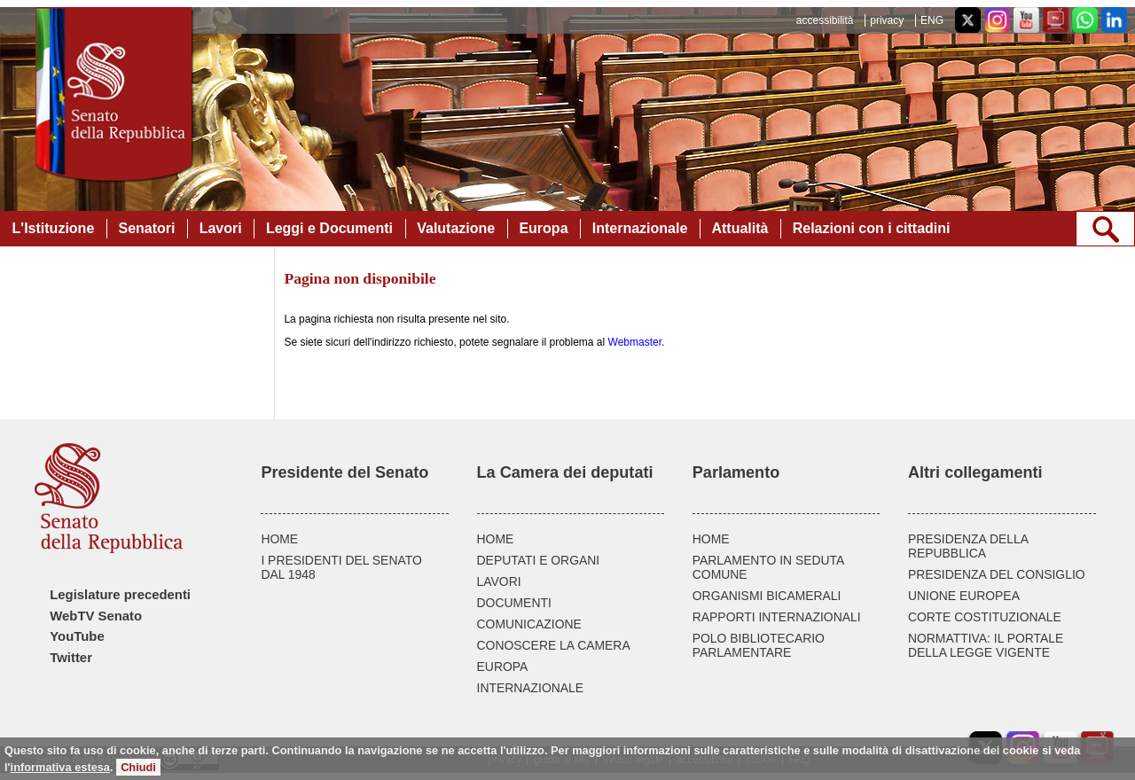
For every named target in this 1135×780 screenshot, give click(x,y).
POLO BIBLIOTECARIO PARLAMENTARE (759, 645)
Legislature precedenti (120, 595)
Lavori (221, 228)
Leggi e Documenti (329, 228)
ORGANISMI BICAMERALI (767, 596)
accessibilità (825, 20)
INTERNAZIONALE (530, 688)
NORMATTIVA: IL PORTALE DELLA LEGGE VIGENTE (985, 645)
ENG (931, 20)
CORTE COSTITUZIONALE (984, 617)
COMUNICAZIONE (529, 624)
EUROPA (502, 666)
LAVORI (499, 581)
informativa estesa (60, 767)
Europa (543, 228)
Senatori (146, 228)
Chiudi (138, 767)
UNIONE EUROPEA (964, 596)
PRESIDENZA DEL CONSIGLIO (996, 574)
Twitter (71, 658)
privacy (887, 20)
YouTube (77, 636)
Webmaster (634, 342)
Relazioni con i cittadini (872, 228)
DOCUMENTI (514, 603)
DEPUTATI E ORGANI (538, 560)
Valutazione (456, 228)
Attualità (739, 228)
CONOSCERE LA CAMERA (553, 645)
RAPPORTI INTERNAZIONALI (777, 617)
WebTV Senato (96, 616)
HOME (279, 539)
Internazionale (640, 228)
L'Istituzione (53, 228)
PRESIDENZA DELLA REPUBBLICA (968, 546)
